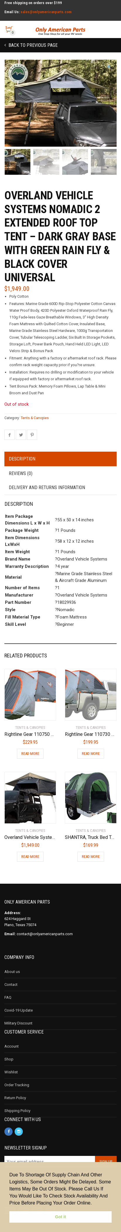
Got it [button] (60, 1216)
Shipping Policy (17, 1113)
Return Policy (15, 1100)
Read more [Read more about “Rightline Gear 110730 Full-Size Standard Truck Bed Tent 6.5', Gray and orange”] (91, 756)
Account (11, 1049)
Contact (11, 987)
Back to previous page (32, 45)
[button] (109, 67)
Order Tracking (16, 1087)
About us (12, 974)
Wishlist (11, 1074)
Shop (8, 1062)
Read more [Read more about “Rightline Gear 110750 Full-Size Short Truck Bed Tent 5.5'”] (30, 756)
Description (22, 461)
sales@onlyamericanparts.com (46, 12)
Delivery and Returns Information (47, 490)
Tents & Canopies (35, 421)
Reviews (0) (20, 476)
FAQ (7, 1000)
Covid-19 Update (18, 1013)
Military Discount (18, 1026)
